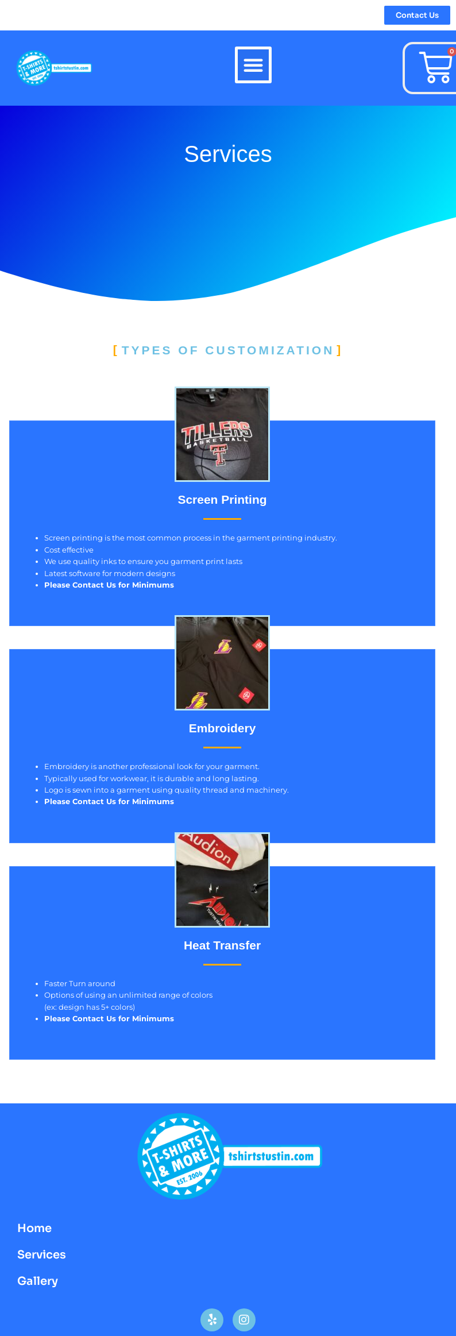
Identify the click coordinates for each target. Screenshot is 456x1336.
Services (41, 1255)
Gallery (37, 1281)
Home (34, 1228)
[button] (253, 65)
